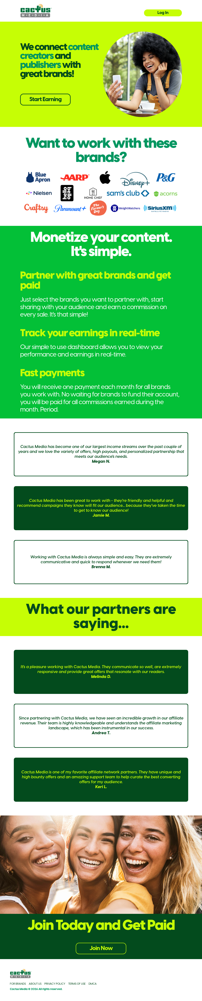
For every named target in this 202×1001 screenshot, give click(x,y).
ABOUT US (35, 984)
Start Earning (45, 100)
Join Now (101, 948)
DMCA (93, 984)
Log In (162, 13)
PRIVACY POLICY (54, 984)
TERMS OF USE (77, 984)
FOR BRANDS (18, 984)
